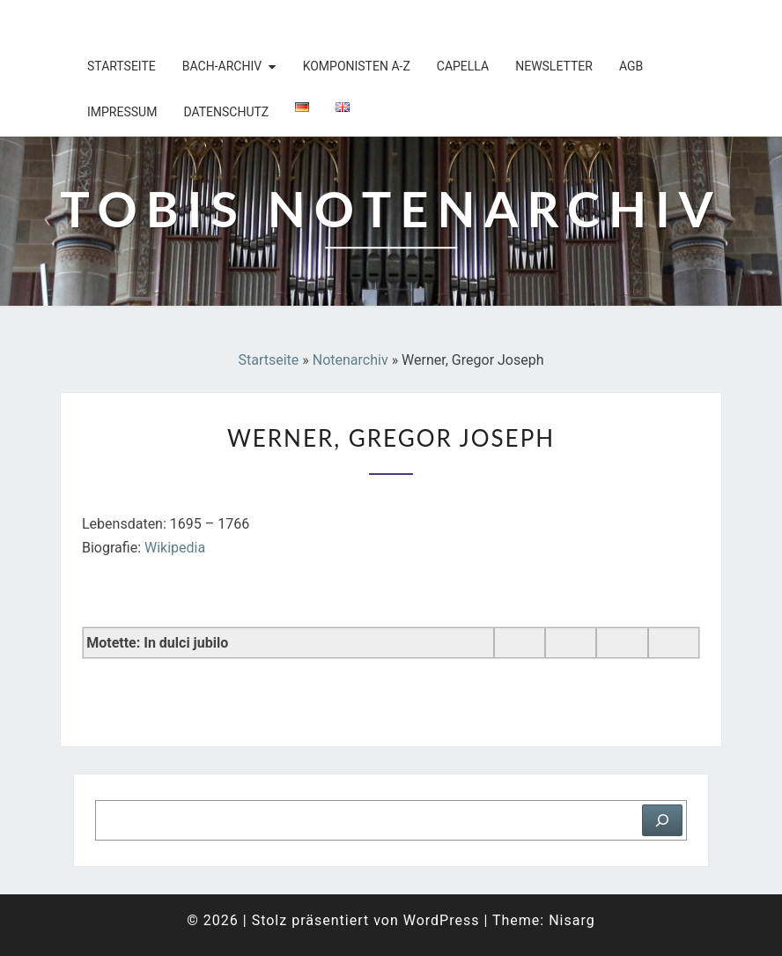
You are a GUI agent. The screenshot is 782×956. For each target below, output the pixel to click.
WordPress (441, 920)
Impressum (122, 112)
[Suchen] (662, 820)
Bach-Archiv (222, 66)
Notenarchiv (350, 360)
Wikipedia (174, 547)
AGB (631, 66)
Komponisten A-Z (356, 66)
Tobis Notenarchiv (174, 22)
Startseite (121, 66)
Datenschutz (226, 112)
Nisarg (572, 920)
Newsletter (554, 66)
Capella (463, 66)
